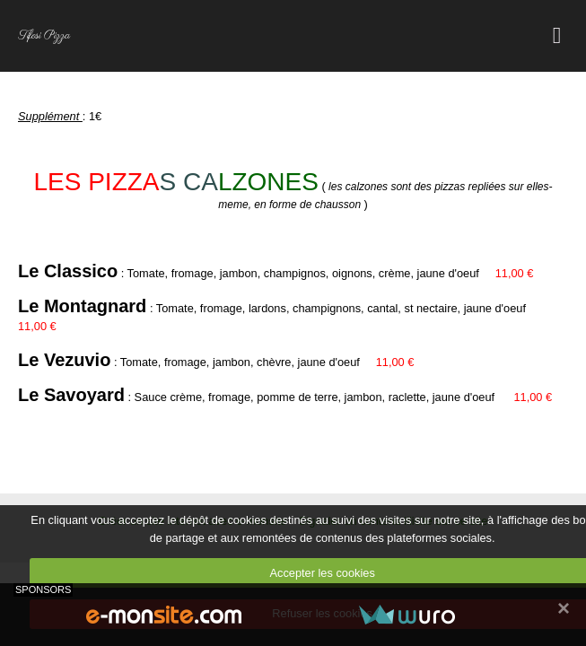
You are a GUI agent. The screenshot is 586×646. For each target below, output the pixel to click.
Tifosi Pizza (44, 36)
